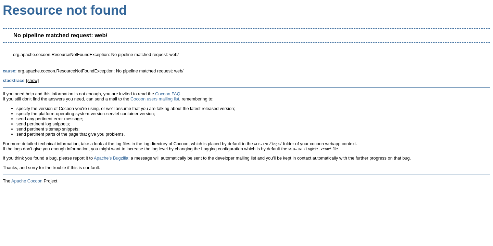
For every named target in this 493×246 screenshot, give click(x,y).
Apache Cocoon (26, 180)
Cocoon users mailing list (154, 98)
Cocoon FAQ (167, 93)
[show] (32, 80)
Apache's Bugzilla (111, 158)
